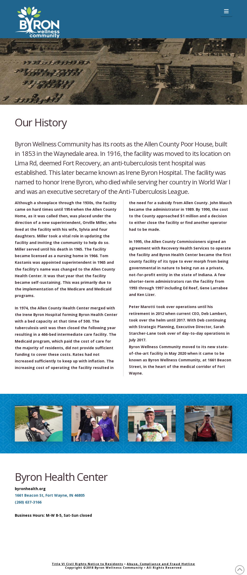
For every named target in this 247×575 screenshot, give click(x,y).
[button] (226, 11)
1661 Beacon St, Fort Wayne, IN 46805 (50, 495)
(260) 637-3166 (28, 502)
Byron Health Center (61, 476)
